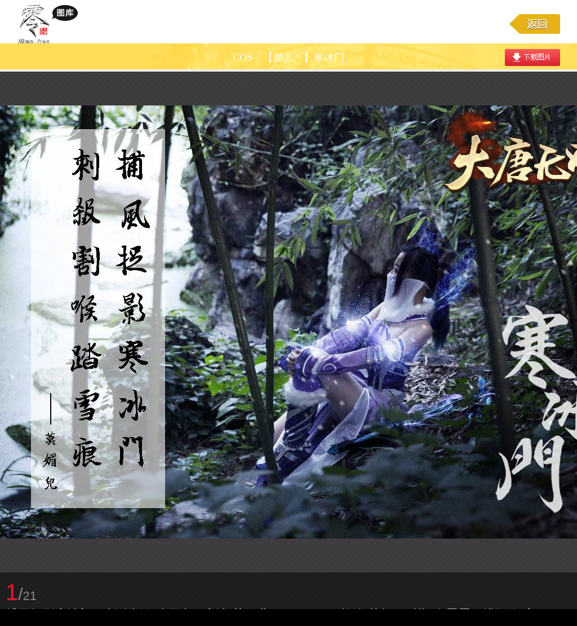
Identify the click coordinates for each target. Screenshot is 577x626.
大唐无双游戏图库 (51, 23)
